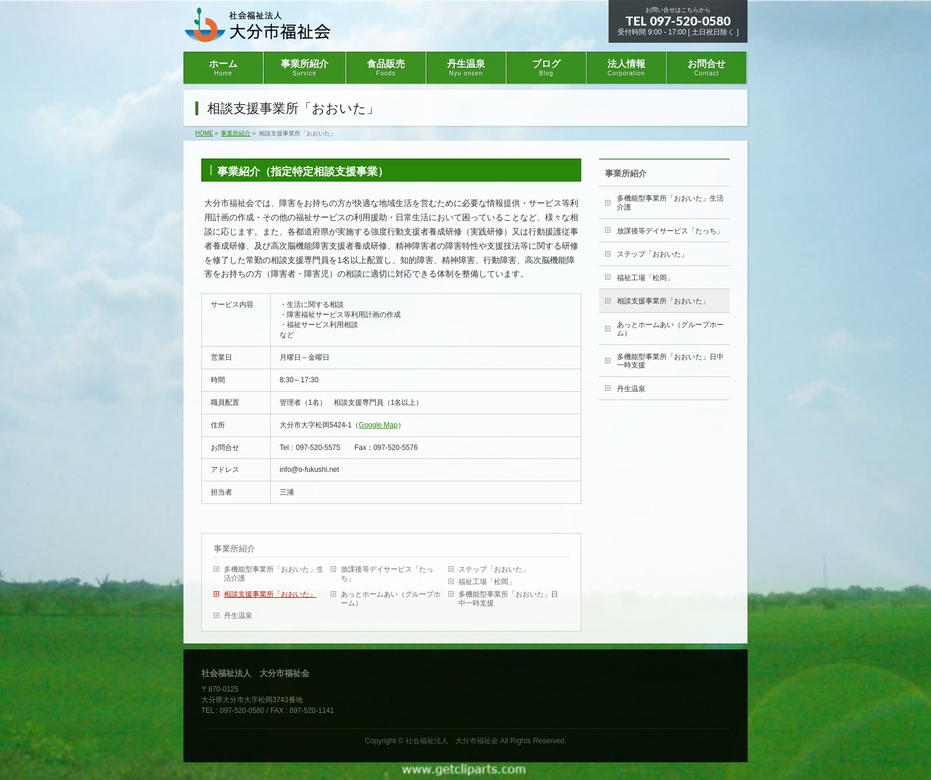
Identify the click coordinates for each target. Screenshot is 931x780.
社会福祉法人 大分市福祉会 (452, 741)
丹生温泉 (238, 615)
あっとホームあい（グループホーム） (391, 598)
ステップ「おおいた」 (494, 569)
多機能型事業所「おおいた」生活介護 (274, 573)
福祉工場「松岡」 (486, 582)
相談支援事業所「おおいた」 (270, 594)
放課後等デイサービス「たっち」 (387, 573)
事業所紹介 (234, 548)
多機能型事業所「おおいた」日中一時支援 (508, 598)
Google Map (378, 425)
